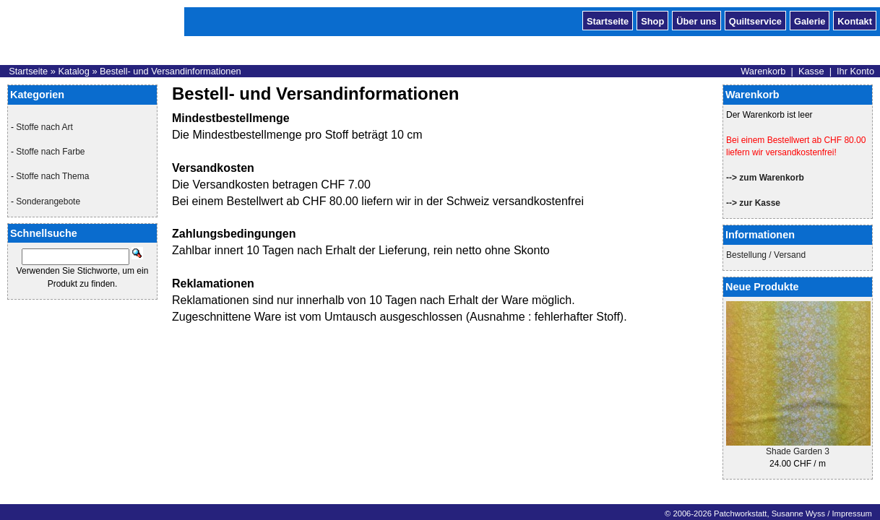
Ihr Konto (855, 71)
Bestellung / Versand (766, 255)
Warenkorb (763, 71)
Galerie (809, 20)
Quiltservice (755, 20)
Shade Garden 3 (797, 451)
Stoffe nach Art (44, 127)
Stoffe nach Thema (52, 176)
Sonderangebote (48, 201)
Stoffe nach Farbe (50, 152)
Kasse (811, 71)
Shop (652, 20)
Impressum (851, 513)
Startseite (608, 20)
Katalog (73, 71)
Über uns (696, 20)
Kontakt (854, 20)
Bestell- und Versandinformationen (170, 71)
